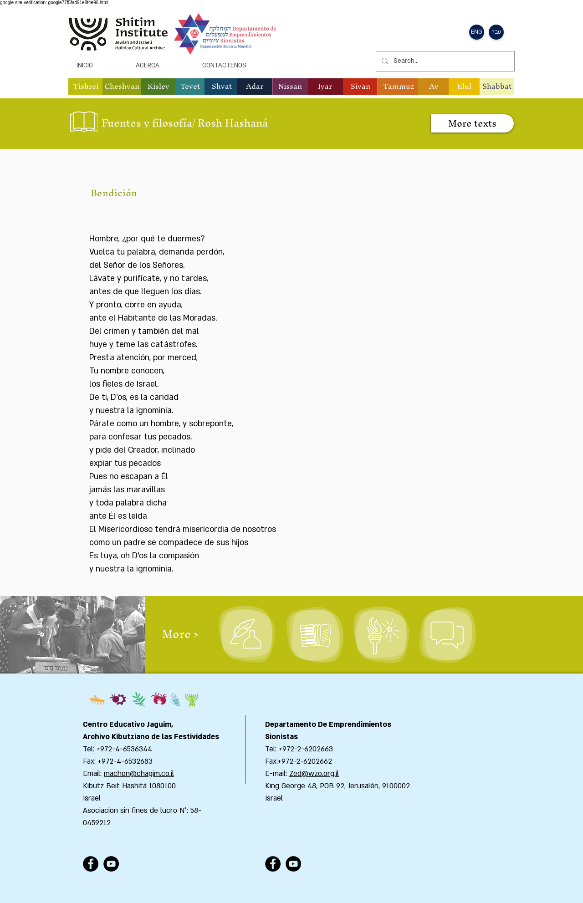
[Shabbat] (497, 86)
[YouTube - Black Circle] (111, 864)
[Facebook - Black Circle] (90, 864)
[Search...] (444, 61)
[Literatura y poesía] (247, 634)
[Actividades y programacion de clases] (447, 634)
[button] (476, 32)
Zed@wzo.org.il (314, 774)
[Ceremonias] (381, 634)
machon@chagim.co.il (139, 774)
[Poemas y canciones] (315, 634)
